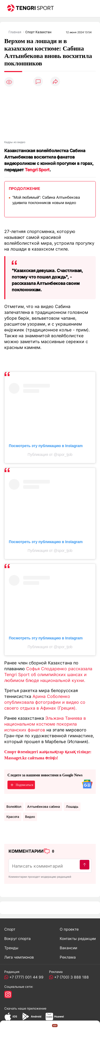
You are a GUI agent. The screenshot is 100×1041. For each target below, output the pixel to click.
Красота (12, 817)
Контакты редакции (78, 938)
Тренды (11, 948)
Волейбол (13, 807)
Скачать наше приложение (25, 1008)
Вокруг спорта (17, 938)
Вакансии (68, 948)
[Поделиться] (55, 82)
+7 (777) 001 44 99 (25, 977)
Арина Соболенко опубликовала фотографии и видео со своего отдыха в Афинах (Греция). (44, 702)
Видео (30, 817)
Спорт (9, 929)
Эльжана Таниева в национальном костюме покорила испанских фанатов (45, 723)
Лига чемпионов (19, 957)
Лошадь (72, 807)
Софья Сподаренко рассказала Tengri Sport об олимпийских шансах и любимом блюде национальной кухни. (48, 674)
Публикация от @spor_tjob (50, 454)
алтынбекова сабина (43, 807)
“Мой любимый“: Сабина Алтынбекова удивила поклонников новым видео (46, 200)
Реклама (68, 957)
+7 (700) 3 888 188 (70, 977)
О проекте (69, 929)
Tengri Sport (37, 169)
